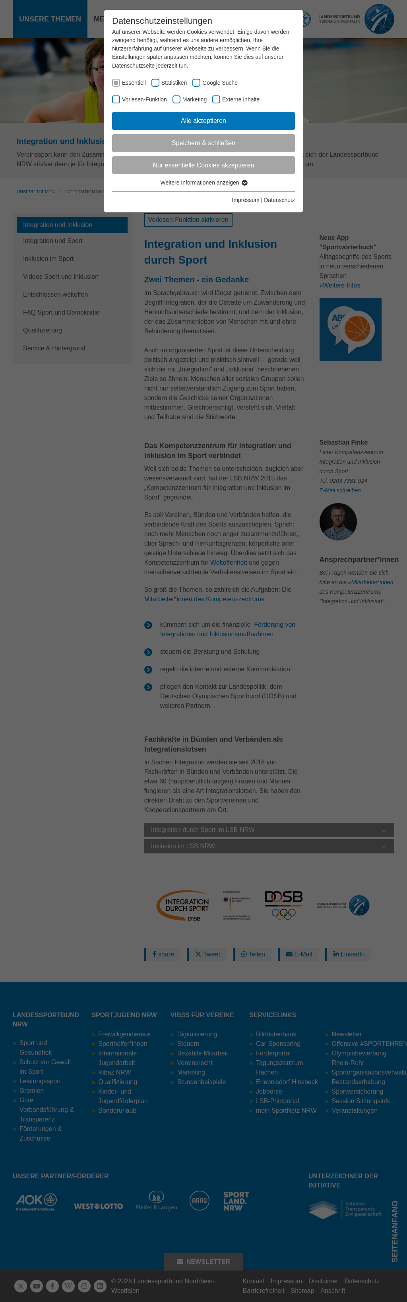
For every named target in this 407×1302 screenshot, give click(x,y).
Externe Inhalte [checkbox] (241, 99)
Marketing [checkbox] (194, 99)
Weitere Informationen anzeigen (203, 182)
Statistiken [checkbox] (174, 83)
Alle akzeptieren (203, 120)
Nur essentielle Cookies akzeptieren (203, 165)
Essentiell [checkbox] (134, 83)
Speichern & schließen (203, 143)
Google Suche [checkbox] (220, 83)
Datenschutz (279, 200)
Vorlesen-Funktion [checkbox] (144, 99)
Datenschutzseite (133, 65)
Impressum (246, 200)
